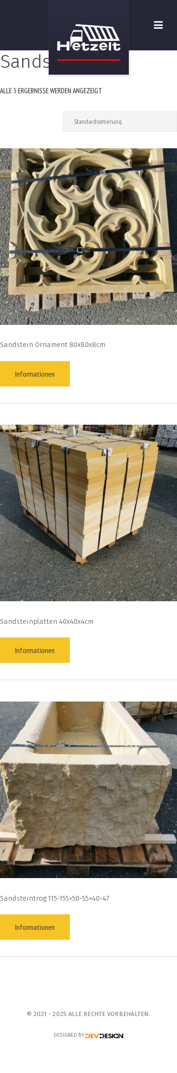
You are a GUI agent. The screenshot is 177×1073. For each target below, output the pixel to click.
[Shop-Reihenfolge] (120, 121)
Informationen (35, 374)
